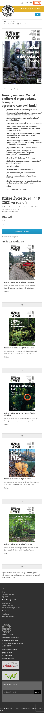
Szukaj (13, 21)
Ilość (3, 221)
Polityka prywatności (8, 594)
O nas (3, 592)
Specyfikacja (14, 89)
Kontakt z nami (6, 603)
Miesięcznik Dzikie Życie (12, 573)
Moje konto (5, 614)
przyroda (30, 573)
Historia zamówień (7, 616)
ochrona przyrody (7, 575)
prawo (35, 573)
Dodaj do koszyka (22, 231)
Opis (5, 89)
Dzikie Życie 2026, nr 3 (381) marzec (18, 544)
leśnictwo (17, 575)
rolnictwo (23, 575)
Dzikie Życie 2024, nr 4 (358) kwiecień (19, 348)
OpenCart (13, 708)
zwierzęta (8, 577)
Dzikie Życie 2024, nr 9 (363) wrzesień (15, 24)
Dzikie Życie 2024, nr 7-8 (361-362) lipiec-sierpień (20, 414)
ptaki (13, 577)
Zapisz (37, 692)
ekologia (23, 573)
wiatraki (37, 575)
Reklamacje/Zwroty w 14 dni (11, 608)
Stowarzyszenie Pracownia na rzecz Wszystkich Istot (25, 207)
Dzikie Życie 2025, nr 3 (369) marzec (18, 479)
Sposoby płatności (7, 605)
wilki (3, 577)
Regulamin (5, 597)
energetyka (30, 575)
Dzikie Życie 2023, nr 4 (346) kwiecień (19, 282)
